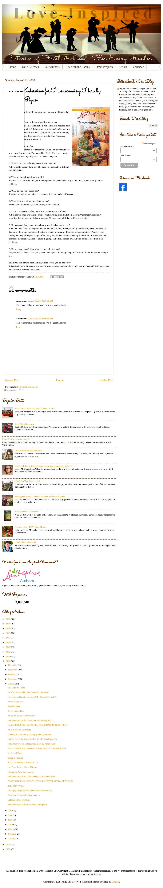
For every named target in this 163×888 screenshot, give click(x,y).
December (13, 665)
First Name (137, 155)
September (13, 679)
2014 (8, 642)
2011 (8, 656)
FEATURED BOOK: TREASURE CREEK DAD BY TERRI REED (37, 725)
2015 (8, 638)
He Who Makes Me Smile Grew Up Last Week (28, 692)
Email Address (137, 146)
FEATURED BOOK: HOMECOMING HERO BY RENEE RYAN (37, 748)
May (10, 820)
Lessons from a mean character (28, 450)
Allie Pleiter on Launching (19, 730)
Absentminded (14, 706)
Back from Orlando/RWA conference (24, 795)
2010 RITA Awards (16, 786)
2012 (8, 652)
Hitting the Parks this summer (21, 772)
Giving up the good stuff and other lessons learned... (30, 790)
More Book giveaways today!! (15, 439)
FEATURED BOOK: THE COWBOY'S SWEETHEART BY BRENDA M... (41, 781)
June (10, 815)
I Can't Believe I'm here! (25, 542)
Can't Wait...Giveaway (24, 424)
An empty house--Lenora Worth (22, 715)
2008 (8, 849)
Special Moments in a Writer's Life (23, 762)
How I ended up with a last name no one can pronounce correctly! (43, 466)
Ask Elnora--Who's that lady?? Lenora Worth (34, 408)
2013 (8, 647)
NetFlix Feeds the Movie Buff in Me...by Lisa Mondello (32, 739)
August (11, 684)
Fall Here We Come (16, 688)
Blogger (115, 881)
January (11, 838)
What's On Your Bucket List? (27, 481)
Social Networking (16, 711)
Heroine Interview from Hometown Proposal (27, 804)
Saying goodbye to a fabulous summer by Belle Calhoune (40, 496)
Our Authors (52, 66)
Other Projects (104, 66)
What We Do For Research (26, 511)
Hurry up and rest (15, 701)
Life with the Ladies (78, 66)
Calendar (138, 66)
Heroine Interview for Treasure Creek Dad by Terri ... (31, 720)
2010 (8, 661)
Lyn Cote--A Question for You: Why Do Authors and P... (32, 697)
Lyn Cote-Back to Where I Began (22, 767)
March (11, 829)
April (10, 824)
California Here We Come (19, 800)
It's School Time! (15, 753)
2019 (8, 619)
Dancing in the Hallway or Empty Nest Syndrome (29, 734)
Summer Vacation (15, 758)
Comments (10, 390)
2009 (8, 844)
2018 (8, 623)
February (12, 834)
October (12, 674)
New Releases (30, 66)
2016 (8, 633)
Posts (120, 89)
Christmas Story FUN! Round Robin (31, 527)
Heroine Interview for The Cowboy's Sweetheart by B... (32, 776)
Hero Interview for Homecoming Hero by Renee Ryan (31, 744)
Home (12, 66)
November (13, 669)
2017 (8, 628)
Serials (123, 66)
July (10, 810)
